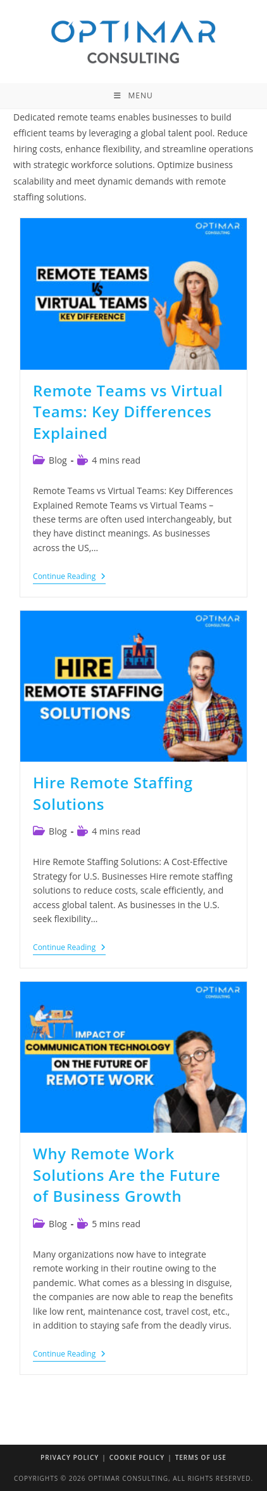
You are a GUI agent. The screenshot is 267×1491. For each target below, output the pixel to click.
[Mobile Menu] (133, 95)
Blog (58, 460)
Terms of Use (201, 1457)
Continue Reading (69, 577)
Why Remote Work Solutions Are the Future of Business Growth (126, 1174)
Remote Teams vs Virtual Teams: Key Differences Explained (128, 411)
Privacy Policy (69, 1457)
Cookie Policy (137, 1457)
